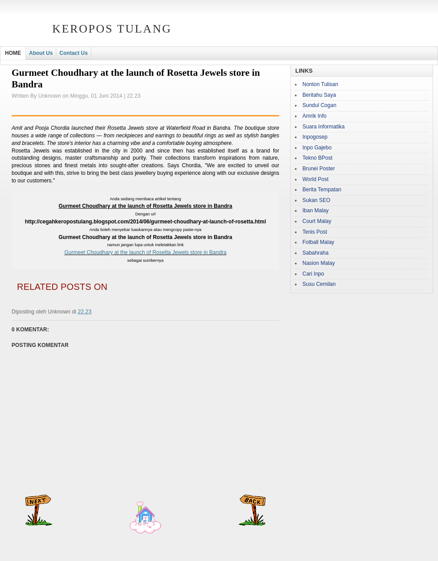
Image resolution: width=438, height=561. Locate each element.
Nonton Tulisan (320, 84)
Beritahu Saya (319, 95)
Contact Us (73, 53)
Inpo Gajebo (316, 147)
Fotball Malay (318, 242)
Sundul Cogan (319, 105)
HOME (13, 53)
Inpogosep (314, 137)
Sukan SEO (316, 200)
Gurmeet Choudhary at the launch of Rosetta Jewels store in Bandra (145, 252)
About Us (41, 53)
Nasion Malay (318, 263)
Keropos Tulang (112, 28)
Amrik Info (314, 116)
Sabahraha (315, 253)
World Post (315, 179)
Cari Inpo (313, 274)
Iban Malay (315, 210)
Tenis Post (314, 232)
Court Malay (316, 221)
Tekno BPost (317, 158)
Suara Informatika (323, 127)
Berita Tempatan (321, 189)
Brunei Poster (318, 168)
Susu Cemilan (319, 284)
